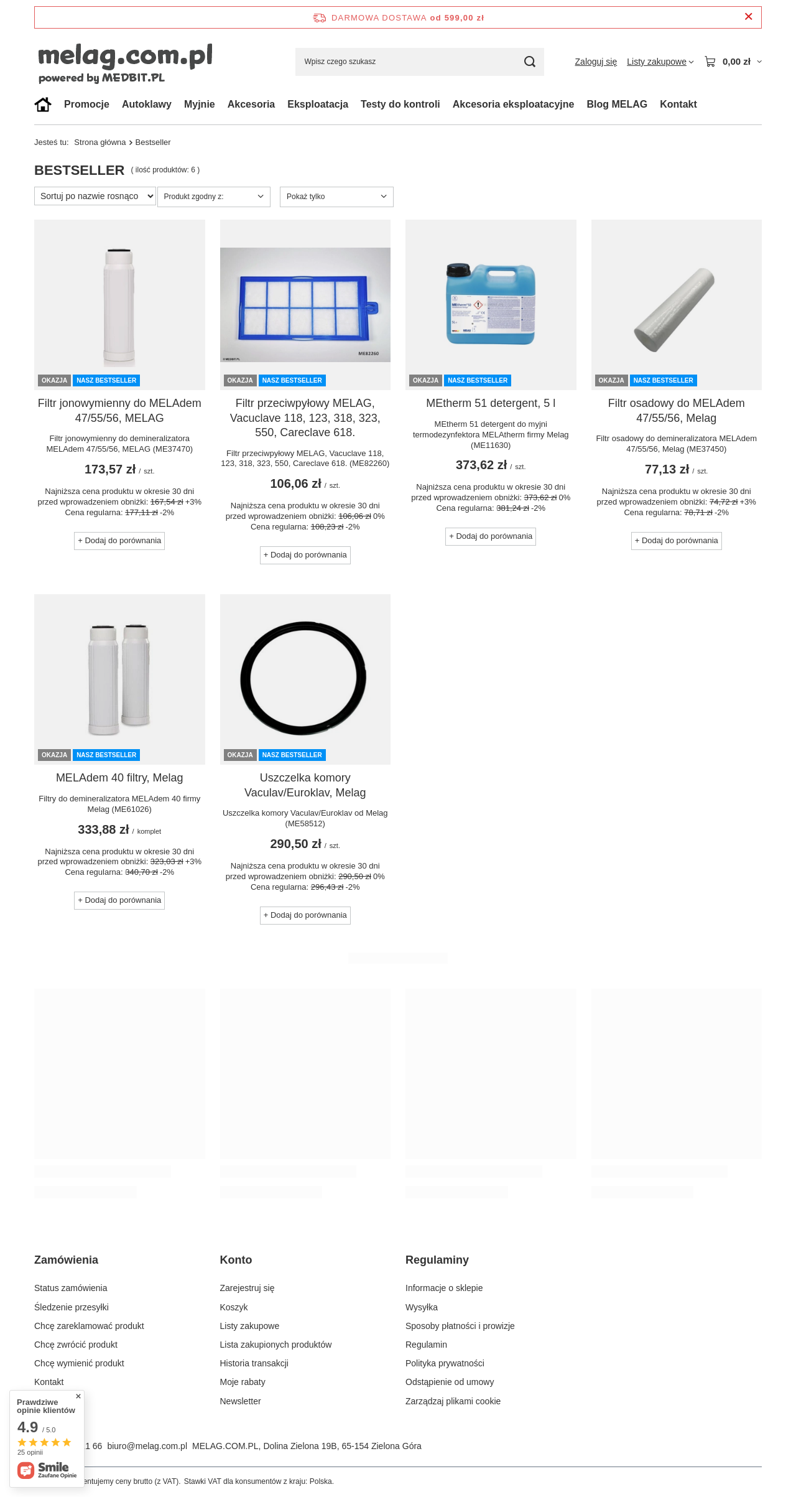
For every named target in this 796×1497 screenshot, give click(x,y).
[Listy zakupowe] (660, 61)
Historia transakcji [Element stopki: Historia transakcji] (254, 1363)
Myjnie (199, 104)
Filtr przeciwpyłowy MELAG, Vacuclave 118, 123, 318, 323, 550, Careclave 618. (305, 418)
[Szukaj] (530, 62)
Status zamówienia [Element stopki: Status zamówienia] (71, 1288)
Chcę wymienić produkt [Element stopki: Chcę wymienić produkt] (79, 1363)
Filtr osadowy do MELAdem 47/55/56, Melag (676, 410)
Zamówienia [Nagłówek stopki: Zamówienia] (66, 1260)
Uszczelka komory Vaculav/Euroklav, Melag (305, 785)
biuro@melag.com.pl (147, 1446)
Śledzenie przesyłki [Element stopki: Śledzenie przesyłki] (71, 1307)
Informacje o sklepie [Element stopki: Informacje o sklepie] (444, 1288)
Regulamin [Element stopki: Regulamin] (426, 1345)
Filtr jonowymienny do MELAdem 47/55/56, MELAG (119, 410)
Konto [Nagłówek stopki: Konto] (236, 1260)
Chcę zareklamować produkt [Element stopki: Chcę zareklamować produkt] (89, 1326)
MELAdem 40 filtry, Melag (119, 778)
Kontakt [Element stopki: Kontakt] (48, 1382)
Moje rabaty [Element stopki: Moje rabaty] (243, 1382)
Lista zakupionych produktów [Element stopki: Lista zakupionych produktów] (276, 1345)
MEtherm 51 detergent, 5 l (490, 403)
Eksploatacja (317, 104)
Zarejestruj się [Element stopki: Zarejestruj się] (247, 1288)
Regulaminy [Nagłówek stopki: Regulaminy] (437, 1260)
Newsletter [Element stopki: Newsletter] (240, 1401)
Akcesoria (251, 104)
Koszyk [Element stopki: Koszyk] (234, 1307)
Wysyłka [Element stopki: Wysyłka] (421, 1307)
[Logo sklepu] (146, 62)
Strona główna (100, 142)
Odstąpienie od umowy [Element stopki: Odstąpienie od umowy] (449, 1382)
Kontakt (678, 104)
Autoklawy (147, 104)
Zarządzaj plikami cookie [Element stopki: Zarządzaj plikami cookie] (453, 1401)
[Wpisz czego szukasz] (419, 62)
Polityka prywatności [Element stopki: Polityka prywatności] (444, 1363)
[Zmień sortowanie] (95, 196)
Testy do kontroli (400, 104)
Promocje (86, 104)
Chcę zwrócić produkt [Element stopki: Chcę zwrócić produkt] (76, 1345)
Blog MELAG (616, 104)
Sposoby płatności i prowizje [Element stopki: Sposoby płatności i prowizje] (460, 1326)
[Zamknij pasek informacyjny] (748, 17)
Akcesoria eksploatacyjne (514, 104)
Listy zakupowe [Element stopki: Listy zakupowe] (250, 1326)
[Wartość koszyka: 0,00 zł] (733, 62)
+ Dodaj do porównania (119, 540)
